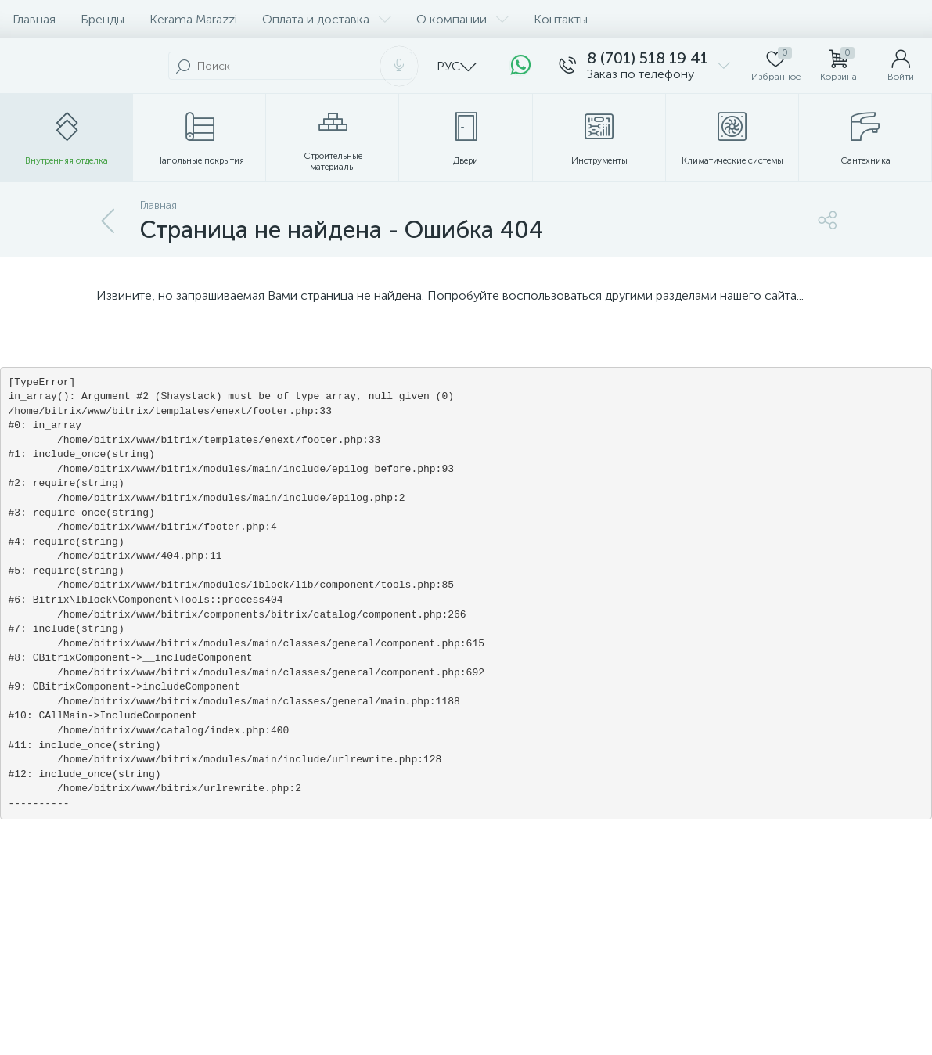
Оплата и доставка (326, 19)
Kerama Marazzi (193, 19)
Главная (34, 19)
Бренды (102, 19)
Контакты (561, 19)
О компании (462, 19)
